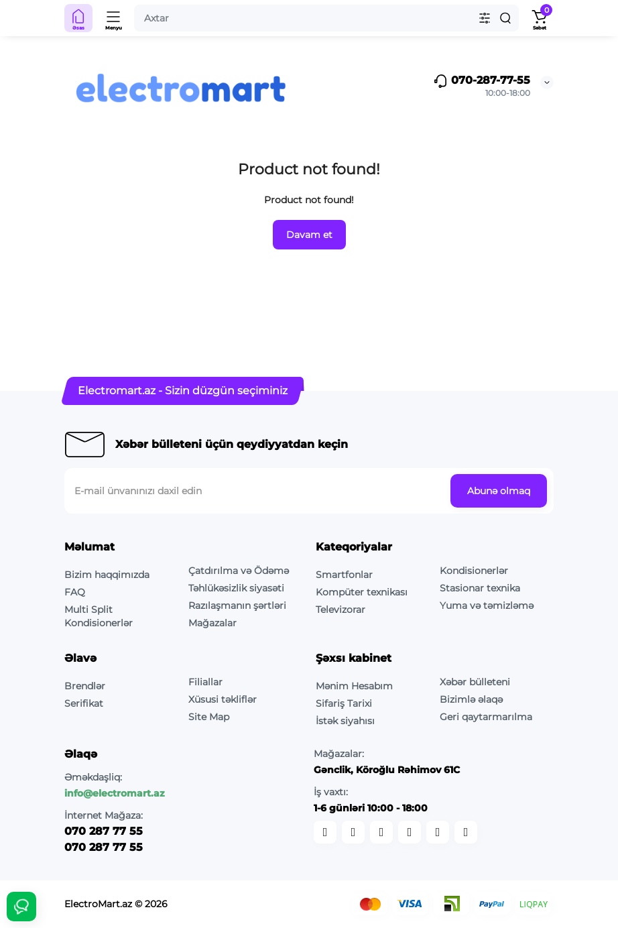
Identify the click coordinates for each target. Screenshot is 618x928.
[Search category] (484, 18)
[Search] (505, 18)
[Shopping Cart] (540, 18)
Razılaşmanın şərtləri (237, 605)
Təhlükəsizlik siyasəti (236, 588)
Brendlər (84, 686)
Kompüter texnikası (362, 592)
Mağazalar (212, 623)
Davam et (309, 235)
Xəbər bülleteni (475, 682)
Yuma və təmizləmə (487, 605)
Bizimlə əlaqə (471, 699)
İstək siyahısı (345, 721)
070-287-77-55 (481, 81)
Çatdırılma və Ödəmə (238, 571)
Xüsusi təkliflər (222, 699)
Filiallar (205, 682)
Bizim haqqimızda (106, 575)
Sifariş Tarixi (344, 703)
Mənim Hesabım (354, 686)
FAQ (74, 592)
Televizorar (340, 609)
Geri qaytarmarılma (486, 717)
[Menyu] (114, 18)
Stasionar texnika (480, 588)
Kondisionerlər (474, 571)
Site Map (208, 717)
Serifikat (83, 703)
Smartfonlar (344, 575)
